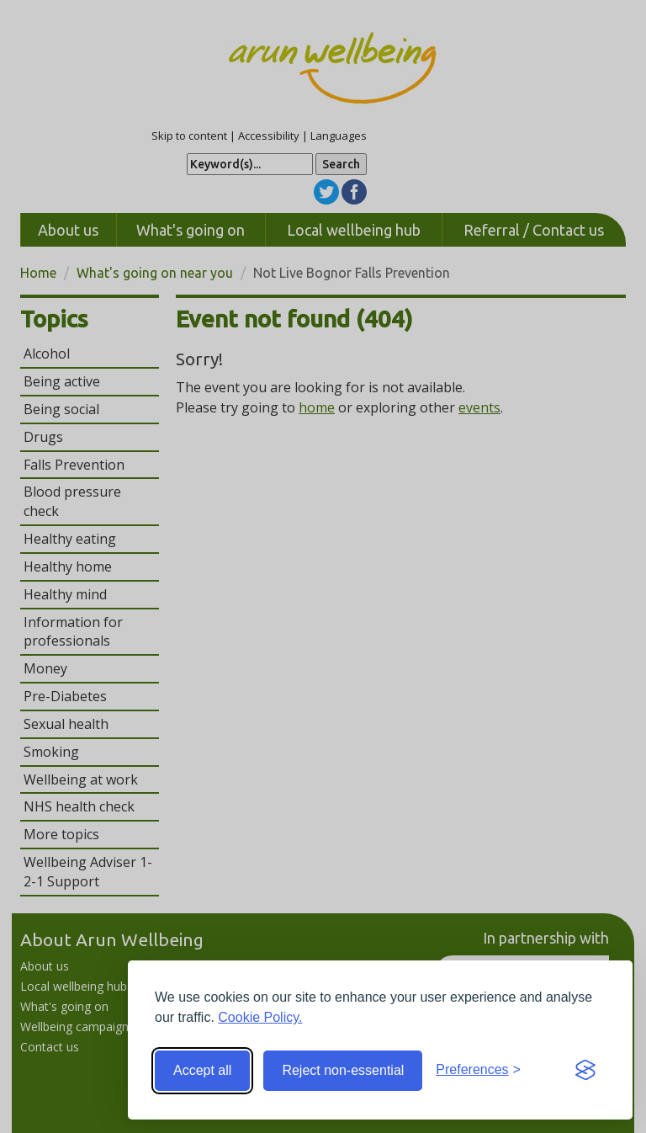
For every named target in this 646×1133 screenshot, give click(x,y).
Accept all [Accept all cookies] (202, 1070)
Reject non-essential (343, 1070)
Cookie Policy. (260, 1017)
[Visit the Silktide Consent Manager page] (585, 1071)
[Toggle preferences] (478, 1070)
